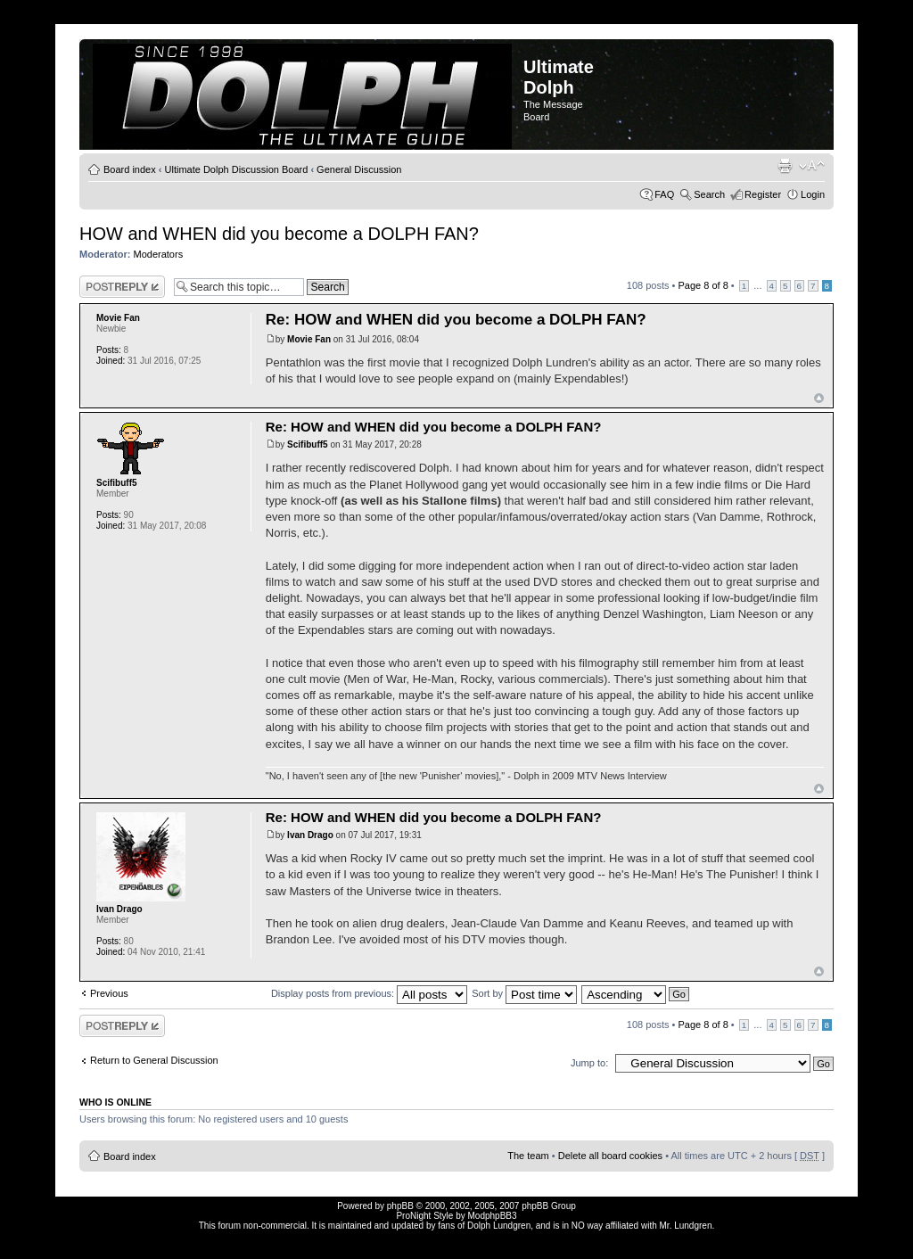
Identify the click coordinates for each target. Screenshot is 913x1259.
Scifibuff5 (307, 444)
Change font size (812, 166)
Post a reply (122, 287)
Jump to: (589, 1062)
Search (709, 194)
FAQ (664, 194)
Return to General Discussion (154, 1060)
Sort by (524, 993)
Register (762, 194)
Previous (109, 993)
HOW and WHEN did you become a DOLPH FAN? (279, 233)
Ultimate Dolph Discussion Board (236, 169)
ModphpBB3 (492, 1216)
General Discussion (359, 169)
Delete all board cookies (610, 1155)
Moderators (159, 254)
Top (819, 398)
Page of (703, 285)
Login (813, 194)
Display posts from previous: (369, 993)
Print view (784, 166)
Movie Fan (309, 339)
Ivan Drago (310, 835)
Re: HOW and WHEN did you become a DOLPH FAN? (456, 319)
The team (527, 1155)
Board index (129, 169)
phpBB (400, 1206)
